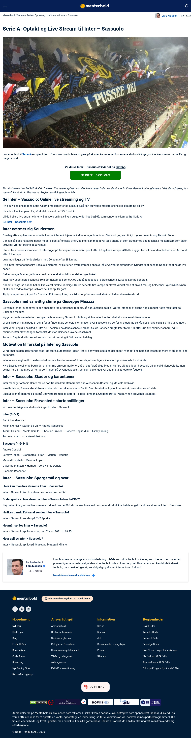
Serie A (21, 15)
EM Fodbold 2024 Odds (155, 656)
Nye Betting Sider (21, 668)
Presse (100, 650)
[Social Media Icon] (15, 609)
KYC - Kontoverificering (63, 668)
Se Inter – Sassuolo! (95, 175)
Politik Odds (149, 626)
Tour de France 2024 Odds (156, 662)
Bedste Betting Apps (23, 674)
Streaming (17, 662)
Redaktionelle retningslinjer (111, 644)
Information (106, 619)
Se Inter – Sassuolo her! (17, 222)
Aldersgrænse (58, 662)
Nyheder (16, 626)
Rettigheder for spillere (63, 644)
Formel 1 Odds (150, 638)
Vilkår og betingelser (61, 656)
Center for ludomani (61, 632)
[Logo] (27, 599)
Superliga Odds (151, 644)
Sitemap (101, 656)
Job (99, 638)
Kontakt (101, 632)
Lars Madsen (169, 16)
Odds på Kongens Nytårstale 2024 (161, 668)
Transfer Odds (150, 632)
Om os (100, 626)
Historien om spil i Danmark (65, 650)
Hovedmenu (21, 619)
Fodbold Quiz (19, 644)
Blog (14, 638)
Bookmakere (18, 650)
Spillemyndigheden (61, 638)
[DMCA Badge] (38, 702)
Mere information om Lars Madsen (74, 576)
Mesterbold (9, 15)
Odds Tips (17, 632)
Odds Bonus (18, 656)
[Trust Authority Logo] (67, 702)
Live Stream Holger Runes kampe (160, 650)
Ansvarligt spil (62, 619)
